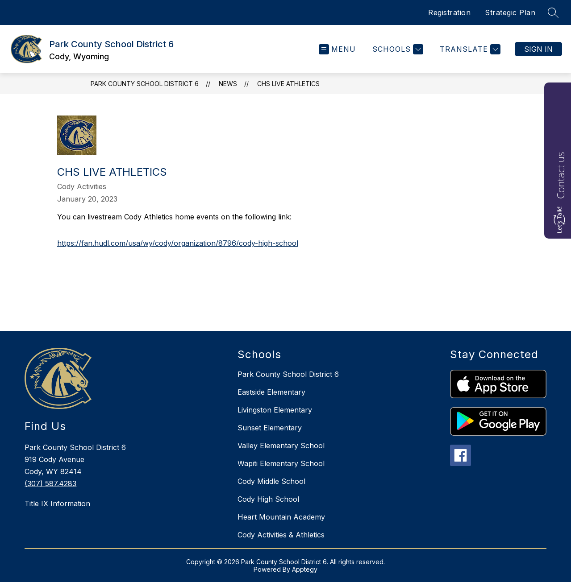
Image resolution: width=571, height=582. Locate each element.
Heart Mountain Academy (281, 516)
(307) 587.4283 (50, 483)
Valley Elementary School (281, 445)
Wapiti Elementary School (281, 463)
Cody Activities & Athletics (281, 534)
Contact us (560, 175)
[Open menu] (337, 49)
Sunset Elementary (270, 427)
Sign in (538, 49)
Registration (449, 12)
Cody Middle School (271, 481)
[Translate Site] (469, 49)
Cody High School (268, 499)
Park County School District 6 (145, 83)
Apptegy (304, 569)
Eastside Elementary (271, 392)
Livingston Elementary (275, 409)
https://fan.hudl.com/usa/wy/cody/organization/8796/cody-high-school (177, 243)
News (228, 83)
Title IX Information (57, 503)
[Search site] (553, 12)
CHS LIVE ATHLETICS (288, 83)
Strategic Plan (510, 12)
